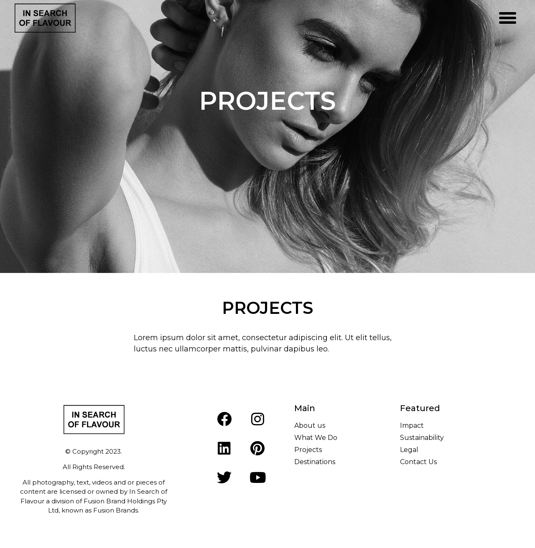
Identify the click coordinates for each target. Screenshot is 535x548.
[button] (508, 18)
